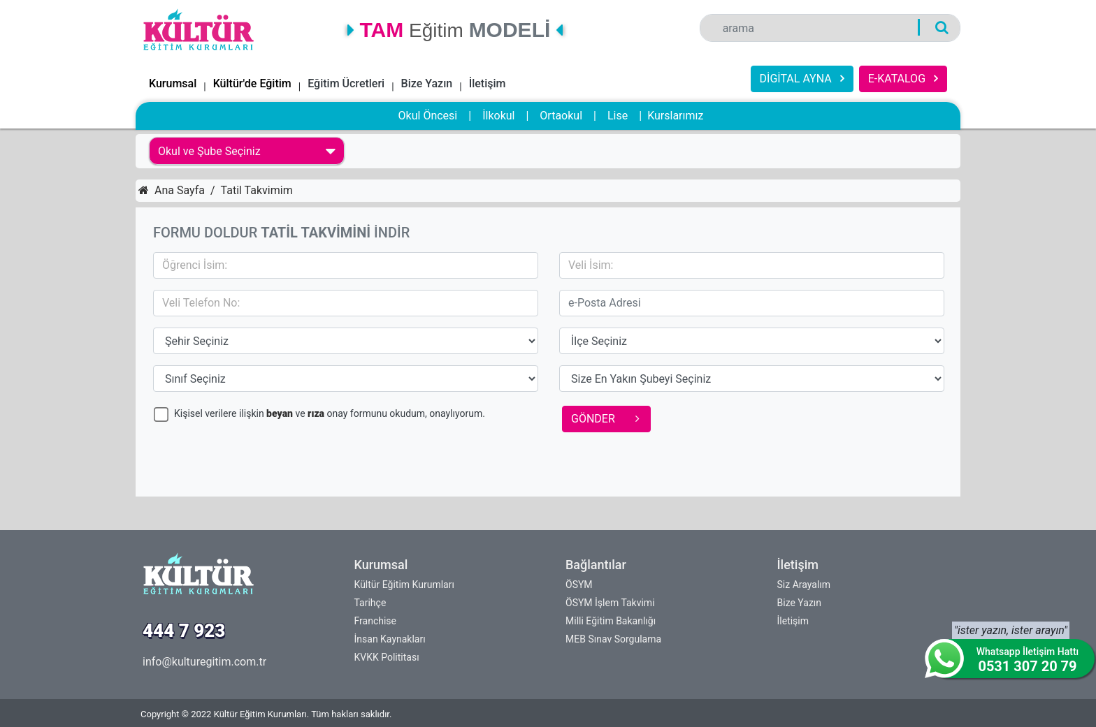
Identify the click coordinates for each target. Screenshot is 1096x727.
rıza (316, 413)
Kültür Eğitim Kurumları (404, 584)
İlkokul (498, 115)
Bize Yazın (427, 83)
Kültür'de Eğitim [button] (252, 83)
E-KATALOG (903, 78)
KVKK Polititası (386, 657)
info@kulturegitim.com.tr (204, 661)
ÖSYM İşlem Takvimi (610, 602)
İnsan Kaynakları (390, 639)
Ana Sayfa (171, 190)
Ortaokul (561, 115)
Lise (617, 115)
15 (345, 341)
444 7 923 (184, 630)
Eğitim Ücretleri (346, 83)
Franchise (375, 620)
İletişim (487, 83)
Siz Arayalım (804, 584)
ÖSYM (579, 584)
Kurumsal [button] (172, 83)
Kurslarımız (675, 115)
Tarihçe (370, 602)
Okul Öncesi (428, 115)
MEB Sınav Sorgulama (613, 639)
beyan (279, 413)
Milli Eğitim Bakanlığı (610, 620)
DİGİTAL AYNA (802, 78)
